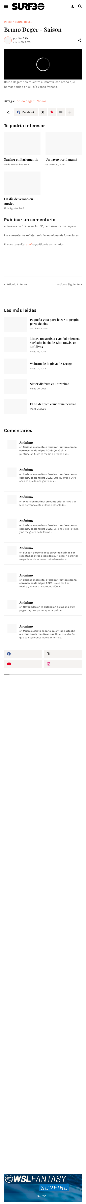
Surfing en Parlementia (21, 159)
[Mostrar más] (70, 112)
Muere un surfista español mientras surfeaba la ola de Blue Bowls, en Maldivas (55, 343)
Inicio (8, 22)
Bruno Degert (24, 22)
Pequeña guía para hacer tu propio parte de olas (54, 322)
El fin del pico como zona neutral (53, 404)
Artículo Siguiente (68, 284)
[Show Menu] (5, 6)
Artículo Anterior (16, 284)
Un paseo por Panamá (61, 159)
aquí (29, 244)
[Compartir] (80, 40)
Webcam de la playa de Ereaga (51, 364)
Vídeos (41, 101)
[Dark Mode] (73, 6)
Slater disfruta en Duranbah (49, 384)
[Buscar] (80, 6)
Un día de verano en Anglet (18, 201)
